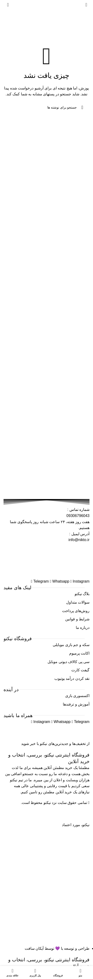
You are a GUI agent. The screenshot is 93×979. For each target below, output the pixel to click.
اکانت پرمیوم (79, 653)
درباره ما (82, 628)
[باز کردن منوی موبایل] (86, 4)
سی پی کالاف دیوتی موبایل (68, 662)
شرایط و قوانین (77, 619)
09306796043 (77, 516)
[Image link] (46, 560)
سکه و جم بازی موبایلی (71, 645)
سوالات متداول (77, 602)
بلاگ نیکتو (82, 594)
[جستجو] (46, 107)
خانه (74, 28)
